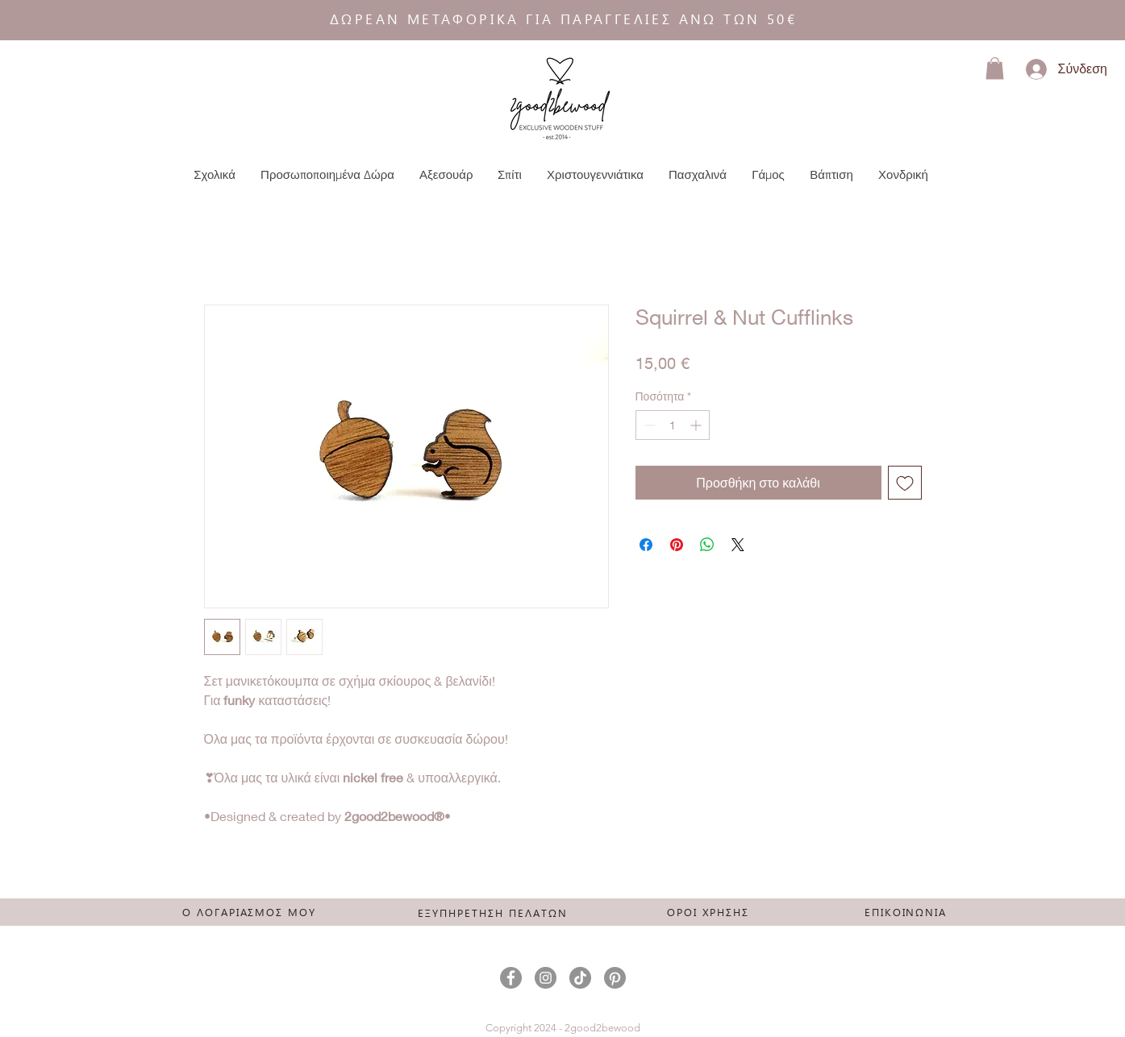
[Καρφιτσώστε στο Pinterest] (676, 544)
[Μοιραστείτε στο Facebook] (646, 544)
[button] (994, 68)
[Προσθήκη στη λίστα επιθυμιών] (905, 483)
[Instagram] (545, 978)
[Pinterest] (615, 978)
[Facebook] (511, 978)
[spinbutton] (672, 425)
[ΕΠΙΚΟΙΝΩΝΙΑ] (906, 911)
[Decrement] (648, 425)
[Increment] (697, 425)
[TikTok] (580, 978)
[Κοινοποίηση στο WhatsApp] (707, 544)
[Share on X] (738, 544)
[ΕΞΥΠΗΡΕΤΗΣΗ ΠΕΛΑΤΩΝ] (493, 912)
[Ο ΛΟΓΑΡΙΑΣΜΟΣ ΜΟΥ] (250, 911)
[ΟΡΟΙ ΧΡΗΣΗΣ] (708, 911)
